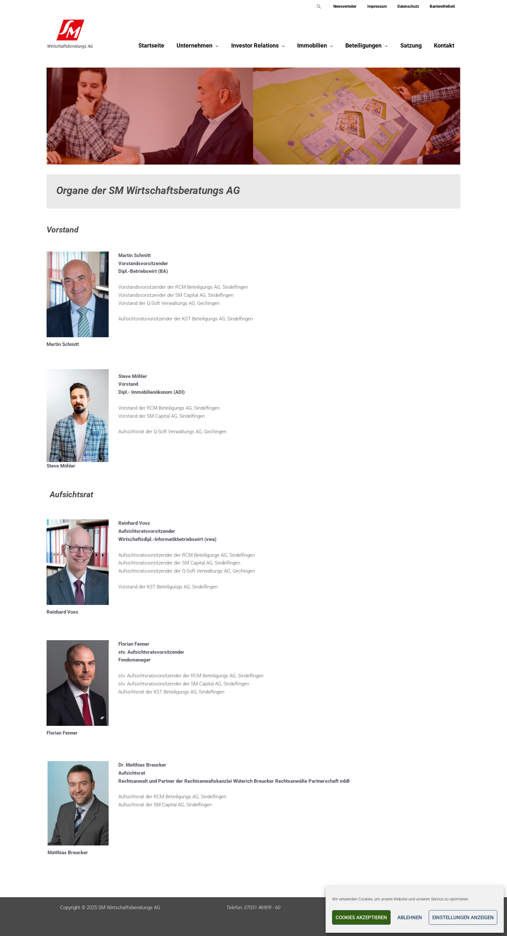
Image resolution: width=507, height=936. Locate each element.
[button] (331, 6)
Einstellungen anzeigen (463, 917)
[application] (220, 47)
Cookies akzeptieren (361, 917)
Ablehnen (409, 917)
